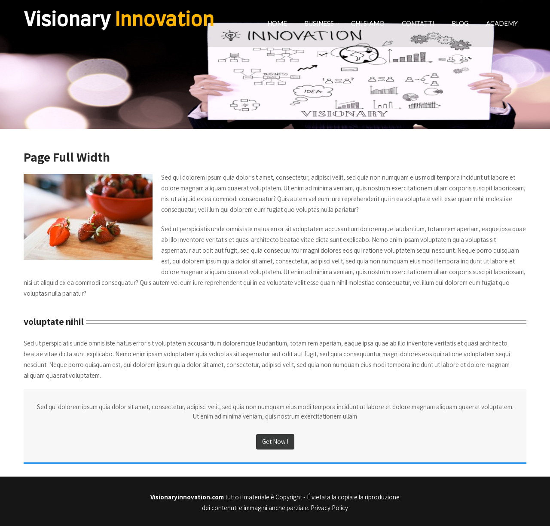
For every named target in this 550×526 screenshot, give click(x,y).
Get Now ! (275, 441)
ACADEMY (502, 23)
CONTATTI (418, 23)
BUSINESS (321, 23)
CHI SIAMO (368, 23)
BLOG (460, 23)
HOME (277, 23)
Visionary (119, 20)
